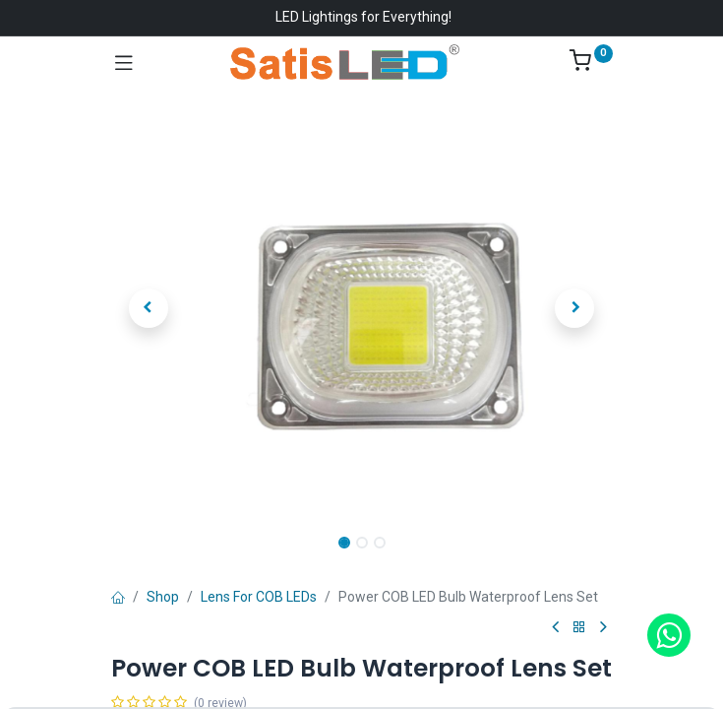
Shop (163, 597)
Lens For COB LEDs (259, 597)
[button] (149, 308)
